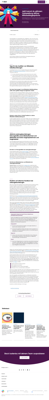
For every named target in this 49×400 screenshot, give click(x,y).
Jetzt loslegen (41, 1)
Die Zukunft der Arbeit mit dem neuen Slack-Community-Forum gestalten (30, 327)
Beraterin (18, 203)
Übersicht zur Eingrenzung (30, 204)
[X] (25, 370)
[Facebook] (23, 370)
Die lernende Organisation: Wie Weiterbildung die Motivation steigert (41, 327)
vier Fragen (15, 261)
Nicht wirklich (29, 296)
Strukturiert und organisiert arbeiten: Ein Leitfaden (6, 327)
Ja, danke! (19, 296)
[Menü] (46, 2)
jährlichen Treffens (19, 49)
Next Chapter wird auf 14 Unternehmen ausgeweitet (18, 327)
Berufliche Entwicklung (15, 288)
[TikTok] (29, 370)
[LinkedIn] (19, 370)
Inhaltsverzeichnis (14, 30)
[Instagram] (21, 370)
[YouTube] (27, 370)
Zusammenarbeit (25, 8)
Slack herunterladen (10, 391)
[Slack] (4, 2)
